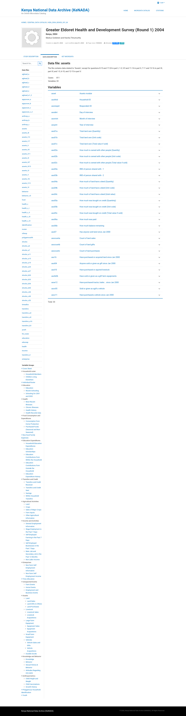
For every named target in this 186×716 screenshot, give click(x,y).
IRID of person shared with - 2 (92, 175)
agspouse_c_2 (27, 112)
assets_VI (25, 187)
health (24, 346)
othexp (24, 233)
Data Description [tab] (50, 57)
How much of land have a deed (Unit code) (97, 188)
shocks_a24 (26, 267)
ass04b (54, 188)
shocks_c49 (26, 296)
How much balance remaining (92, 226)
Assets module (86, 93)
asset (53, 93)
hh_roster (25, 334)
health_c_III (26, 217)
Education (29, 388)
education (25, 338)
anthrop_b (25, 120)
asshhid (54, 100)
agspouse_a (26, 99)
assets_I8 (25, 133)
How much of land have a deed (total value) (97, 194)
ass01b (54, 137)
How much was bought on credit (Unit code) (98, 207)
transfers (25, 309)
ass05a (54, 200)
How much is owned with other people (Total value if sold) (103, 163)
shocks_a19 (26, 263)
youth (24, 330)
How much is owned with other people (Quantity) (100, 150)
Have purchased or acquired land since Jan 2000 (100, 257)
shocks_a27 (26, 271)
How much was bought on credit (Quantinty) (98, 200)
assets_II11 (26, 154)
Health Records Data (33, 413)
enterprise (25, 359)
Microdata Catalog (142, 10)
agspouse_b (26, 103)
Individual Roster (28, 382)
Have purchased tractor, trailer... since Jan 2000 (99, 282)
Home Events (31, 587)
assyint (54, 125)
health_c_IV (26, 221)
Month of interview (87, 119)
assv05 (54, 289)
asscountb (55, 245)
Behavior (29, 662)
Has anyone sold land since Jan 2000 (95, 232)
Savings (29, 493)
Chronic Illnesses (32, 407)
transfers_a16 (27, 321)
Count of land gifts (87, 245)
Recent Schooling (32, 391)
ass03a (54, 169)
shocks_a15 (26, 259)
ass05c (54, 213)
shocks (24, 242)
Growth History (31, 687)
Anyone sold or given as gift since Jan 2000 (97, 263)
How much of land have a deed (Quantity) (97, 182)
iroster (24, 229)
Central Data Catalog (37, 22)
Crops (28, 507)
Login (160, 2)
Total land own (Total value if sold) (94, 144)
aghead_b (25, 78)
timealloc (25, 305)
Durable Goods (31, 654)
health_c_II (26, 212)
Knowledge (30, 659)
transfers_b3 (26, 326)
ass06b (54, 226)
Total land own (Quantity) (90, 131)
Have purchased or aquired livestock (95, 270)
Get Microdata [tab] (67, 56)
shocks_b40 (26, 288)
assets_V (25, 175)
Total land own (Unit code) (90, 137)
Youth (24, 695)
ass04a (54, 182)
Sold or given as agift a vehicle (92, 289)
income (25, 351)
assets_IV (25, 170)
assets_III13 (26, 166)
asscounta (55, 238)
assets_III (25, 158)
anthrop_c (25, 125)
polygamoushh (27, 237)
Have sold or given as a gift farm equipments (98, 276)
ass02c (54, 163)
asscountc (55, 251)
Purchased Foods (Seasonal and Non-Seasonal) (33, 429)
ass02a (54, 150)
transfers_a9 (26, 317)
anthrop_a (25, 116)
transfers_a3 (26, 313)
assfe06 (54, 276)
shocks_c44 (26, 292)
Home (125, 10)
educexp (25, 342)
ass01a (54, 131)
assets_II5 (26, 150)
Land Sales (31, 601)
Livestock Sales (33, 612)
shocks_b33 (26, 279)
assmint (54, 119)
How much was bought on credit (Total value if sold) (101, 213)
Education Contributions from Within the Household (34, 457)
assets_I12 (26, 137)
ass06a (54, 219)
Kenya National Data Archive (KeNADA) (55, 10)
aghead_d (25, 87)
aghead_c (25, 83)
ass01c (54, 144)
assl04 (54, 263)
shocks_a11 (26, 254)
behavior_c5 (26, 196)
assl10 (54, 270)
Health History (31, 410)
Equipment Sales (33, 626)
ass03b (54, 175)
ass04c (54, 194)
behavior (25, 192)
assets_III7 (26, 162)
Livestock (29, 609)
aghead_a (25, 74)
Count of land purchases (90, 251)
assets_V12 (26, 183)
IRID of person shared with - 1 (92, 169)
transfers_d (26, 355)
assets (24, 129)
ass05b (54, 207)
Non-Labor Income (33, 560)
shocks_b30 (26, 275)
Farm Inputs (30, 513)
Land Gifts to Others (34, 604)
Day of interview (86, 112)
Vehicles (29, 640)
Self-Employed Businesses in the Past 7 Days (32, 546)
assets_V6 (26, 179)
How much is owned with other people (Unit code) (100, 156)
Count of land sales (87, 238)
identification (27, 225)
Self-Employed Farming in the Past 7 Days (34, 537)
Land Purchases (33, 607)
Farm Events (30, 584)
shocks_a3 (26, 246)
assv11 (54, 295)
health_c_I (25, 208)
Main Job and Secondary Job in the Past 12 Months (33, 554)
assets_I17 (26, 141)
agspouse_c (26, 108)
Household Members (33, 374)
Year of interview (86, 125)
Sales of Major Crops (33, 510)
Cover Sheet (26, 369)
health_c (25, 204)
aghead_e (25, 91)
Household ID (85, 100)
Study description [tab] (31, 56)
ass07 (53, 232)
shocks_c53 (26, 300)
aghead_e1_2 (27, 95)
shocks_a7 (26, 250)
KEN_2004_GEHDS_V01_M (58, 22)
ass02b (54, 156)
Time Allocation (27, 579)
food (23, 200)
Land (27, 504)
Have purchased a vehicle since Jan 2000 (97, 295)
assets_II (25, 145)
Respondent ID (86, 106)
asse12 (54, 282)
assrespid (55, 106)
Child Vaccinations (33, 684)
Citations (160, 10)
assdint (54, 112)
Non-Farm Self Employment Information (31, 568)
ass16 (53, 257)
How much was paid (88, 219)
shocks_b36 (26, 284)
